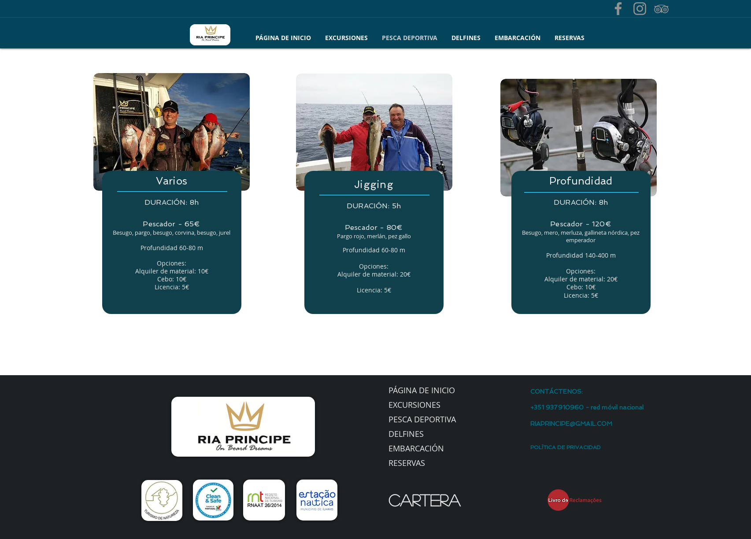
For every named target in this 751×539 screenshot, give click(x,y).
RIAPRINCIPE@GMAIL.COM (571, 423)
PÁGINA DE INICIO (421, 390)
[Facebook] (618, 8)
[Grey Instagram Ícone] (639, 8)
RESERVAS (406, 463)
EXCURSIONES (414, 404)
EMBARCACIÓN (416, 448)
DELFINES (406, 433)
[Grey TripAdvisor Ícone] (661, 8)
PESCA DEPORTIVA (422, 419)
